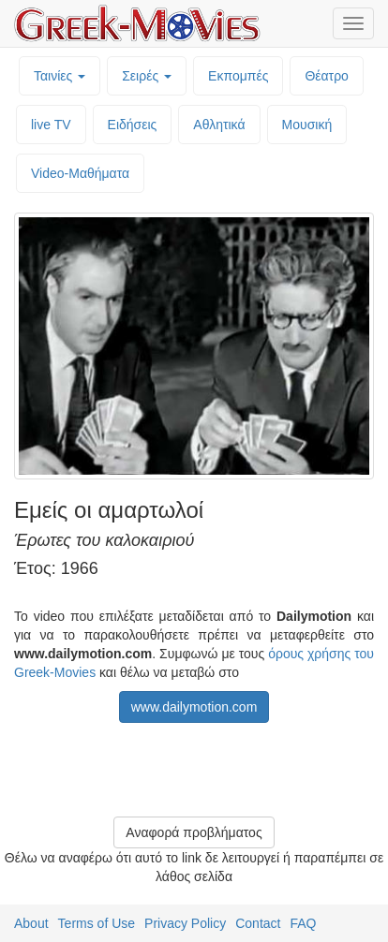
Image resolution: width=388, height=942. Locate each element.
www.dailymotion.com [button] (194, 706)
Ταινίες (59, 75)
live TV (51, 124)
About (31, 923)
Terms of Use (96, 923)
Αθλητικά (219, 124)
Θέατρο (327, 75)
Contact (257, 923)
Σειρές (147, 75)
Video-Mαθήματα (80, 173)
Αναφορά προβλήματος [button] (193, 832)
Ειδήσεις (132, 124)
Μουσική (307, 124)
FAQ (303, 923)
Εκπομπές (238, 75)
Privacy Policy (185, 923)
